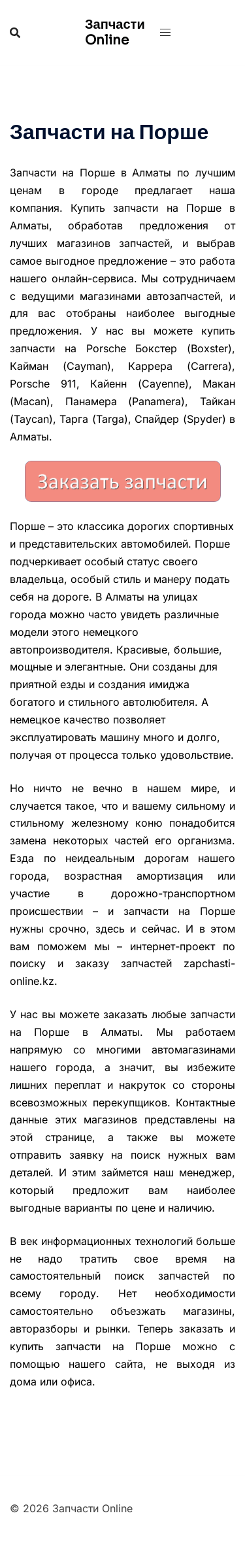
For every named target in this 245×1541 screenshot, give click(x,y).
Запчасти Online (115, 32)
